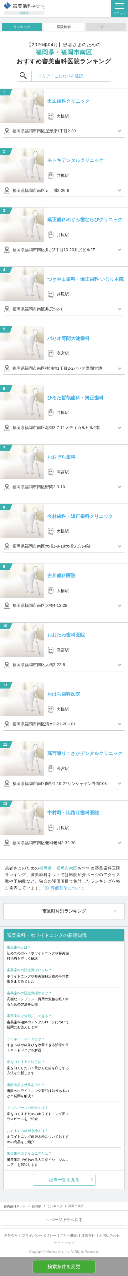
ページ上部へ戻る (66, 1219)
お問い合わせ (109, 1235)
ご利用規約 (69, 1235)
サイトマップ (64, 1242)
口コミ (106, 27)
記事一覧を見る (64, 1179)
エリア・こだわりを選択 (60, 76)
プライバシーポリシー (39, 1235)
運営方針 (88, 1235)
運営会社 (11, 1235)
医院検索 (64, 27)
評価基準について (68, 888)
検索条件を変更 (64, 1266)
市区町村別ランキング (64, 910)
